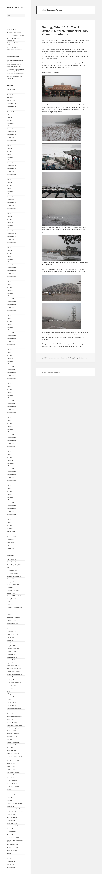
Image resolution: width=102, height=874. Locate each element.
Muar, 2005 (10, 748)
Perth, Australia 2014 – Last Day (15, 35)
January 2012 (10, 197)
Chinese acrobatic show (48, 359)
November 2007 (11, 338)
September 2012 (11, 174)
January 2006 (10, 401)
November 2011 (11, 202)
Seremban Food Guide (13, 826)
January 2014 (10, 129)
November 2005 (11, 406)
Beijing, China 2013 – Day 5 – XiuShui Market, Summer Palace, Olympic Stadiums (65, 30)
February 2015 (11, 100)
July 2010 (9, 248)
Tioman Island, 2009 (12, 847)
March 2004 (10, 463)
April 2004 (10, 460)
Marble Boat (49, 262)
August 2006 (10, 381)
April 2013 (10, 154)
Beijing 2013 (10, 582)
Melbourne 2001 (11, 731)
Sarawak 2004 (11, 820)
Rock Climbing (11, 814)
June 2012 (9, 182)
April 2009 (10, 290)
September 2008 (11, 310)
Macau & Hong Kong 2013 (14, 708)
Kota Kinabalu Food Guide (14, 671)
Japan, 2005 (10, 663)
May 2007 (9, 355)
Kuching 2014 (10, 680)
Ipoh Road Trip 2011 (12, 660)
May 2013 (9, 151)
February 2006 (11, 398)
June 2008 (9, 318)
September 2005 (11, 412)
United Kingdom (11, 859)
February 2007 (11, 364)
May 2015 (9, 92)
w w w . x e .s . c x (15, 7)
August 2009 (10, 279)
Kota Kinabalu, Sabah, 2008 (14, 674)
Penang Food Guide (12, 795)
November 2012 (11, 168)
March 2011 (10, 225)
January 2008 (10, 333)
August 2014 (10, 112)
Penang (9, 789)
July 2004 (9, 452)
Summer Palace (71, 359)
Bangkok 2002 (11, 579)
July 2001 (9, 545)
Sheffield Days (11, 829)
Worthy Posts (10, 864)
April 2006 (10, 392)
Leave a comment (82, 359)
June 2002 (9, 522)
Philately (9, 800)
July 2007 (9, 350)
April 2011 (10, 222)
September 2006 (11, 378)
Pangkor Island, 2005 (12, 783)
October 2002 (10, 511)
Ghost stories (10, 629)
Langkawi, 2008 (11, 685)
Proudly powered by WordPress (51, 372)
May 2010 (9, 253)
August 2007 (10, 347)
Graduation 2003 (11, 631)
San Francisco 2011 (12, 817)
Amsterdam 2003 (11, 562)
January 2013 (10, 163)
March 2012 (10, 191)
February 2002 (11, 531)
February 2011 (11, 228)
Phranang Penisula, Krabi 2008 (15, 803)
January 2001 (10, 548)
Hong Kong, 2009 (11, 651)
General (9, 626)
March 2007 (10, 361)
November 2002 (11, 508)
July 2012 (9, 180)
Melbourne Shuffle (12, 736)
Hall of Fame (10, 637)
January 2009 (10, 299)
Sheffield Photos (11, 831)
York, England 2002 (12, 867)
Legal (8, 691)
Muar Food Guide (11, 745)
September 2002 (11, 514)
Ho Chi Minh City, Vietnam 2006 (15, 643)
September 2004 (11, 446)
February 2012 (11, 194)
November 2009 (11, 270)
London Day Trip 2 (12, 705)
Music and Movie (11, 750)
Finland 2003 (10, 614)
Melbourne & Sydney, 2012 (14, 728)
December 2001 (11, 534)
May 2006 (9, 389)
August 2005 (10, 415)
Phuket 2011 (10, 806)
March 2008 (10, 327)
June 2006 (9, 386)
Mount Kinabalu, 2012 (13, 742)
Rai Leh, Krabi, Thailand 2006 (15, 812)
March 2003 (10, 497)
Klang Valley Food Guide (13, 665)
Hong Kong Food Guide (13, 648)
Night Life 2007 (11, 766)
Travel (9, 853)
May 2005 (9, 423)
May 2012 (9, 185)
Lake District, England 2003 (14, 682)
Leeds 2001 (10, 688)
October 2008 (10, 307)
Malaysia (9, 711)
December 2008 (11, 301)
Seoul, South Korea (12, 823)
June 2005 (9, 420)
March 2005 (10, 429)
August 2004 (10, 449)
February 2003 (11, 500)
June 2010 (9, 250)
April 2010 (10, 256)
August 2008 (10, 313)
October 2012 (10, 171)
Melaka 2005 (10, 719)
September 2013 (11, 140)
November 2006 (11, 372)
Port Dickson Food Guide (13, 809)
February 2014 (11, 126)
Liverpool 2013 (11, 697)
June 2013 (9, 148)
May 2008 (9, 321)
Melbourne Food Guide (13, 733)
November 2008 (11, 304)
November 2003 (11, 474)
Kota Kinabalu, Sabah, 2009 (14, 677)
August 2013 (10, 143)
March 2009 (10, 293)
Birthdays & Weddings (13, 590)
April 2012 (10, 188)
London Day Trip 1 (12, 702)
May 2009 (9, 287)
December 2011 (11, 199)
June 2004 (9, 454)
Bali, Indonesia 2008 (12, 573)
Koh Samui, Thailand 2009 (14, 668)
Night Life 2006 (11, 763)
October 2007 (10, 341)
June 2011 (9, 216)
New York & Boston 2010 (13, 753)
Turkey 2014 (10, 856)
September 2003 (11, 480)
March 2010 (10, 259)
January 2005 (10, 435)
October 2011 (10, 205)
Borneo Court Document (17, 74)
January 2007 (10, 367)
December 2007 (11, 335)
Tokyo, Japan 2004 (12, 850)
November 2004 (11, 440)
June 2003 (9, 488)
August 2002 (10, 517)
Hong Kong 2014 (11, 646)
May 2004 (9, 457)
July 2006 (9, 384)
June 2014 (9, 117)
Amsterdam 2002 (11, 559)
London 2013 (10, 699)
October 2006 (10, 375)
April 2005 (10, 426)
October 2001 (10, 539)
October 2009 (10, 273)
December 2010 (11, 233)
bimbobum (10, 587)
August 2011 (10, 211)
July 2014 (9, 114)
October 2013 (10, 137)
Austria (9, 567)
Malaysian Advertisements (14, 716)
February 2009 (11, 296)
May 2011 (9, 219)
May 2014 (9, 120)
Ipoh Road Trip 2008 (12, 657)
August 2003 (10, 483)
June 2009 (9, 284)
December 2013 (11, 131)
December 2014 (11, 103)
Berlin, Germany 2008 (13, 584)
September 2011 (11, 208)
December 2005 (11, 403)
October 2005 (10, 409)
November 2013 (11, 134)
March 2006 (10, 395)
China (8, 601)
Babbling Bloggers (12, 570)
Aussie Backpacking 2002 (14, 565)
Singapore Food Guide (13, 837)
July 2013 (9, 146)
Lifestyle (9, 694)
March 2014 (10, 123)
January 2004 (10, 469)
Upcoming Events (12, 861)
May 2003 (9, 491)
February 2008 (11, 330)
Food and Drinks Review (13, 617)
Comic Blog (10, 604)
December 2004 (11, 437)
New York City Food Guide (14, 761)
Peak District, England (13, 786)
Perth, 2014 (10, 797)
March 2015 (10, 97)
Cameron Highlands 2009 (14, 596)
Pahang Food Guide (12, 780)
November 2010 (11, 236)
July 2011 (9, 214)
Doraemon (10, 612)
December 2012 (11, 165)
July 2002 (9, 520)
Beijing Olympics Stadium (78, 357)
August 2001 (10, 542)
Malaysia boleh (11, 714)
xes (55, 357)
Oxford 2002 (10, 778)
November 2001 (11, 537)
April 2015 (10, 95)
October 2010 (10, 239)
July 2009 (9, 282)
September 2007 (11, 344)
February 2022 (11, 89)
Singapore (10, 834)
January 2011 (10, 231)
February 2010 (11, 262)
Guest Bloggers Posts (12, 634)
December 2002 (11, 505)
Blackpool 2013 (11, 593)
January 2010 (10, 265)
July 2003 (9, 486)
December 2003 (11, 471)
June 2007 (9, 352)
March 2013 (10, 157)
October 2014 (10, 109)
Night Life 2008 (11, 769)
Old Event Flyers (11, 775)
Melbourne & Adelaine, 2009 (15, 725)
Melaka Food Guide (12, 722)
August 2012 (10, 177)
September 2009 (11, 276)
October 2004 (10, 443)
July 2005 (9, 418)
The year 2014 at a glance (14, 33)
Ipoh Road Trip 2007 (12, 654)
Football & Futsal (11, 620)
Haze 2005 (10, 640)
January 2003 (10, 503)
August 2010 (10, 245)
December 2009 (11, 267)
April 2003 (10, 494)
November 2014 (11, 106)
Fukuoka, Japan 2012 (12, 623)
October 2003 (10, 477)
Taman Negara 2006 (12, 844)
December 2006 (11, 369)
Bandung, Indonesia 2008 (14, 576)
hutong (57, 359)
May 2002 (9, 525)
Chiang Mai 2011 (11, 599)
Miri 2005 (9, 739)
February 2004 (11, 466)
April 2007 (10, 358)
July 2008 (9, 316)
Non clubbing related (13, 772)
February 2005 (11, 432)
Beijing (68, 357)
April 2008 (10, 324)
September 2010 (11, 242)
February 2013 (11, 160)
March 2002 (10, 528)
